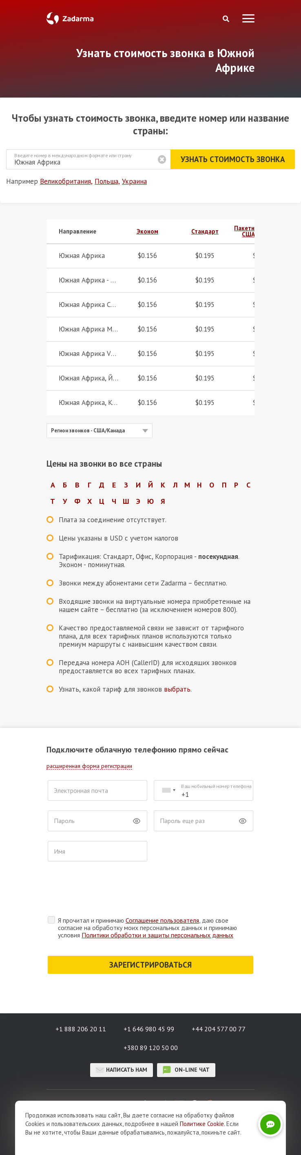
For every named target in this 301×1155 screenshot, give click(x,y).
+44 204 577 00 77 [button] (219, 997)
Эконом (147, 231)
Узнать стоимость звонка (232, 159)
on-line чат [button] (186, 1038)
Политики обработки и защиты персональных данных (157, 903)
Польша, (107, 181)
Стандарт (205, 231)
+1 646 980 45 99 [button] (149, 997)
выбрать (177, 689)
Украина (134, 181)
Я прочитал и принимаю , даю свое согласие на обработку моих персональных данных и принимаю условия (147, 896)
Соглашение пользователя (162, 888)
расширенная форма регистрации (89, 766)
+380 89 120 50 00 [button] (151, 1016)
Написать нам (121, 1038)
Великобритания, (66, 181)
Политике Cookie (202, 1124)
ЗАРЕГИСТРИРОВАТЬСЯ (150, 933)
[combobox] (168, 791)
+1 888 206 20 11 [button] (80, 997)
